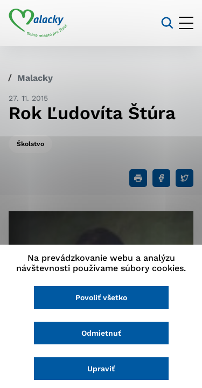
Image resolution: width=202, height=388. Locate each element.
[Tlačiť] (138, 178)
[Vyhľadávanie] (167, 23)
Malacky (35, 78)
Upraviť (101, 368)
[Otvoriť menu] (186, 23)
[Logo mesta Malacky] (38, 23)
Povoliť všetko (101, 297)
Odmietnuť (101, 333)
